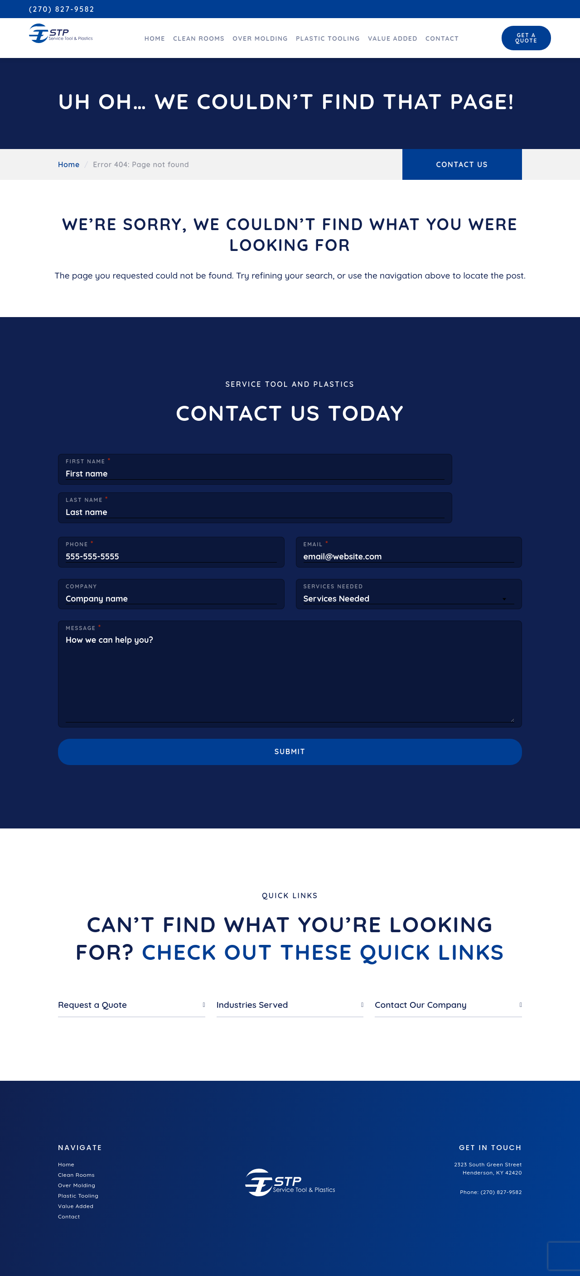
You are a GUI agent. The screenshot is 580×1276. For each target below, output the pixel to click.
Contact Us (462, 164)
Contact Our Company (420, 958)
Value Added (383, 36)
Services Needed (333, 545)
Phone (77, 503)
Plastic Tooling (317, 36)
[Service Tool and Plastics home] (57, 32)
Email (313, 503)
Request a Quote (92, 958)
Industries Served (252, 958)
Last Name (322, 461)
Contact (434, 36)
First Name (86, 461)
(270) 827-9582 (62, 9)
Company (81, 545)
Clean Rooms (185, 36)
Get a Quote (523, 35)
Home (139, 36)
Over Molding (248, 36)
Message (81, 587)
